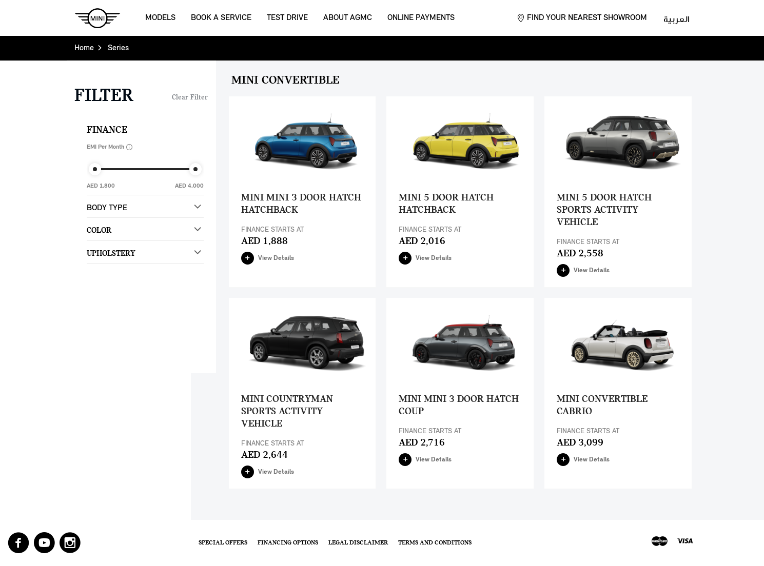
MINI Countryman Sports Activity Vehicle (287, 411)
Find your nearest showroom (587, 18)
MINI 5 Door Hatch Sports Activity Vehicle (604, 210)
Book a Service (221, 18)
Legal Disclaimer (358, 542)
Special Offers (223, 542)
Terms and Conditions (435, 542)
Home (84, 48)
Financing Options (288, 542)
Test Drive (287, 18)
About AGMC (347, 18)
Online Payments (421, 18)
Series (118, 48)
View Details (267, 258)
